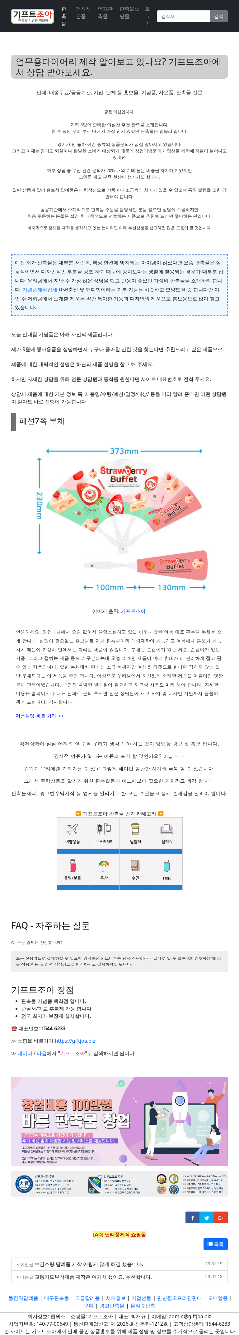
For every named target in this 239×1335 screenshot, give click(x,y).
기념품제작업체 (39, 289)
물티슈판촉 (142, 1305)
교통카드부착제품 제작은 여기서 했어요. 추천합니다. (93, 1276)
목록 (216, 1244)
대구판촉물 (56, 1298)
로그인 (147, 16)
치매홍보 (116, 1298)
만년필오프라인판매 (179, 1298)
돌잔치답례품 (23, 1298)
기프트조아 (133, 611)
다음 (42, 1053)
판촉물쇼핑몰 (129, 12)
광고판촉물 (112, 1305)
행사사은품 (83, 12)
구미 (89, 1305)
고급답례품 (87, 1298)
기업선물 (141, 1298)
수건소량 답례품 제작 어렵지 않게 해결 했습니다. (89, 1264)
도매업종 (218, 1298)
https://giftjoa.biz (75, 1040)
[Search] (183, 16)
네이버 (24, 1053)
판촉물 (63, 16)
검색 (219, 16)
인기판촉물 (105, 12)
